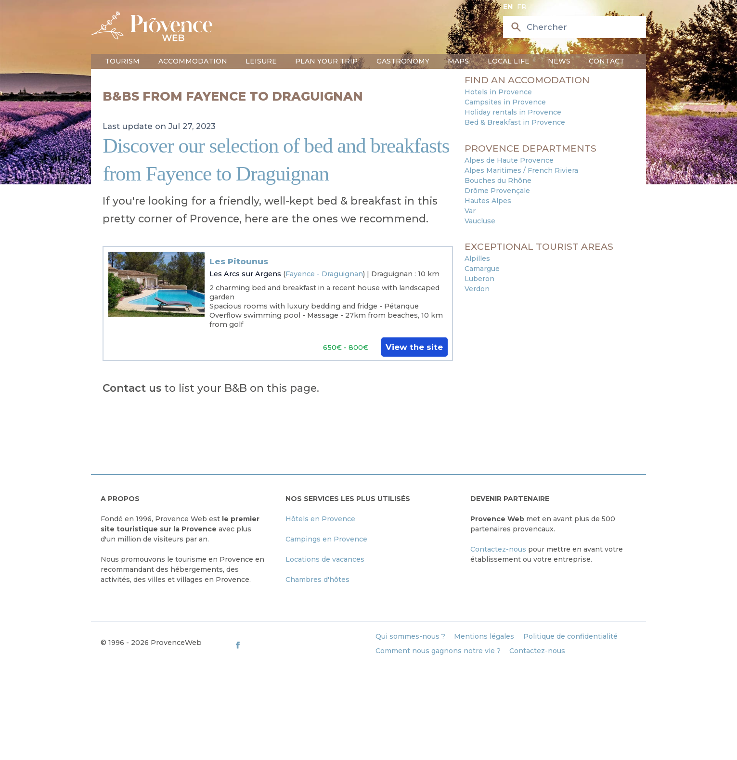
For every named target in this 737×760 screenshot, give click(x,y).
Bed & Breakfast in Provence (515, 122)
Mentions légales (484, 636)
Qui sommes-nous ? (410, 636)
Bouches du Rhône (498, 180)
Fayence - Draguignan (324, 274)
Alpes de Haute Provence (509, 160)
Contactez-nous (498, 549)
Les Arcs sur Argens (245, 274)
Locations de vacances (324, 559)
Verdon (477, 288)
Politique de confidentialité (570, 636)
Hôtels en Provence (320, 519)
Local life (509, 61)
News (559, 61)
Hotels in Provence (498, 92)
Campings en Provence (326, 539)
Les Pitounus (238, 261)
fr (522, 6)
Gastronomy (402, 61)
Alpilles (477, 258)
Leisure (261, 61)
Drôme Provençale (497, 190)
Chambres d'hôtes (317, 579)
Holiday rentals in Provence (513, 112)
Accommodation (192, 61)
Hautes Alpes (488, 200)
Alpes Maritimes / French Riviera (521, 170)
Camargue (482, 268)
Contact (606, 61)
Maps (458, 61)
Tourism (122, 61)
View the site (414, 347)
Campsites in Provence (505, 102)
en (508, 6)
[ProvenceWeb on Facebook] (300, 645)
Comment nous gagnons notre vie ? (438, 650)
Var (470, 210)
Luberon (479, 278)
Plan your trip (326, 61)
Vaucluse (480, 221)
